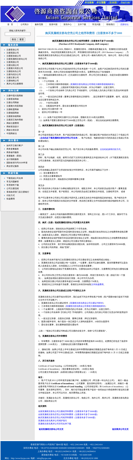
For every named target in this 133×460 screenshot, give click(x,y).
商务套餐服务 (13, 149)
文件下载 (82, 24)
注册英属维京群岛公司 (17, 59)
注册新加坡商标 (14, 116)
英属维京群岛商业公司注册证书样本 (86, 303)
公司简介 (25, 24)
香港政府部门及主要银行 (18, 192)
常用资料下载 (13, 185)
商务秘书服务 (13, 152)
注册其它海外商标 (15, 119)
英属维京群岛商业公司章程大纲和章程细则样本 (92, 84)
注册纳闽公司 (13, 80)
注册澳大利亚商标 (15, 106)
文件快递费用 (97, 284)
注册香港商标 (13, 99)
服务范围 (39, 24)
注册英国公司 (13, 53)
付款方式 (11, 195)
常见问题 (96, 24)
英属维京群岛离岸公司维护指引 (52, 420)
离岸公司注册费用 (15, 84)
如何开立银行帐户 (15, 145)
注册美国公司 (13, 62)
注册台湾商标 (13, 102)
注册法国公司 (13, 65)
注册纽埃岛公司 (14, 71)
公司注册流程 (13, 188)
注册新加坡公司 (14, 56)
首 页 (10, 24)
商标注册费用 (13, 123)
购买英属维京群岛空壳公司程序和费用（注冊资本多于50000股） (67, 417)
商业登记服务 (13, 166)
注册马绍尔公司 (14, 74)
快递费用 (11, 199)
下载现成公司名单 (15, 178)
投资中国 (53, 24)
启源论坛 (124, 24)
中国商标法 (12, 133)
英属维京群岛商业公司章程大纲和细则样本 (85, 306)
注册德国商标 (13, 113)
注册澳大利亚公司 (15, 68)
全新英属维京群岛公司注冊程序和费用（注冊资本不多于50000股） (68, 411)
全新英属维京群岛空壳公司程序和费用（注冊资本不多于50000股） (68, 414)
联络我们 (110, 24)
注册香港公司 (13, 49)
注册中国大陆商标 (15, 95)
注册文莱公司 (13, 77)
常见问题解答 (13, 181)
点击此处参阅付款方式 (110, 149)
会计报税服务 (13, 159)
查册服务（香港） (15, 156)
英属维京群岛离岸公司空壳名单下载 (54, 424)
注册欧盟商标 (13, 109)
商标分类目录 (13, 130)
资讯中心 (67, 24)
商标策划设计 (13, 126)
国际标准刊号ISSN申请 (17, 162)
